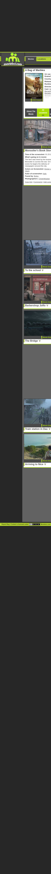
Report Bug (5, 524)
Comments (38, 182)
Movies (31, 59)
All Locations (43, 112)
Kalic (45, 174)
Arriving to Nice (34, 464)
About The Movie (31, 112)
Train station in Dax (36, 429)
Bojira (36, 176)
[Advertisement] (25, 25)
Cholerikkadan (44, 179)
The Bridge (31, 340)
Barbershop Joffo (35, 305)
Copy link (28, 182)
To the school (33, 270)
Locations (42, 59)
